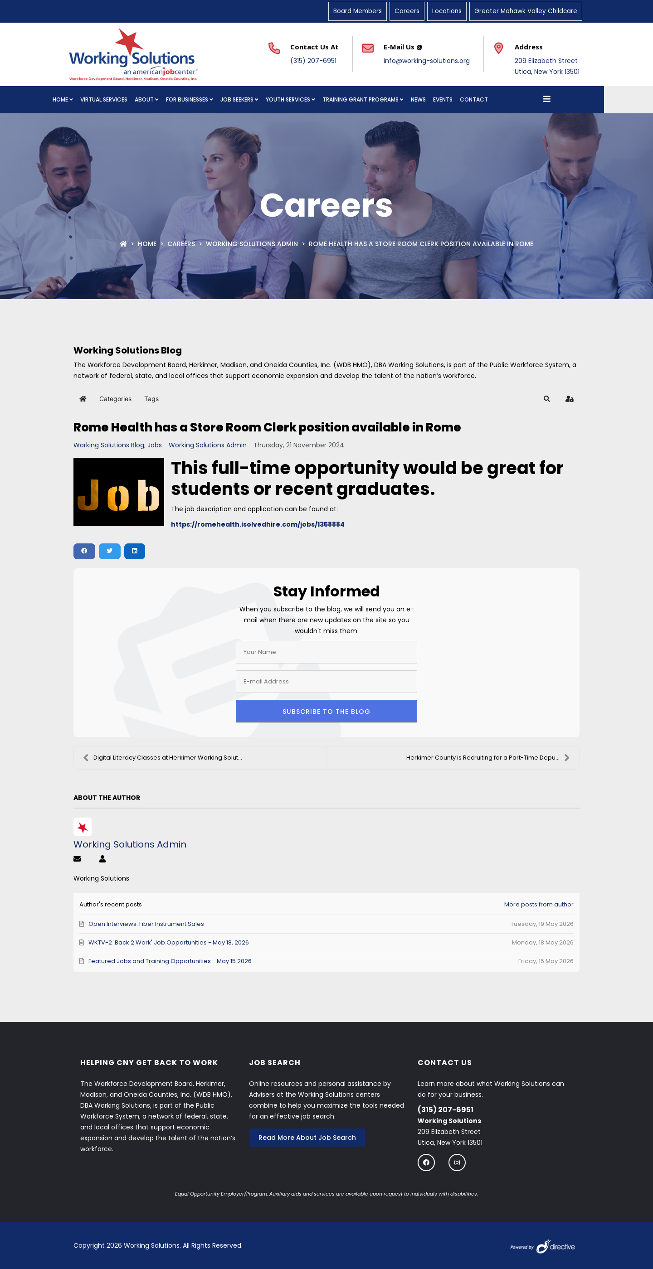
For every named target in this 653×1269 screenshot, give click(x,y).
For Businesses (211, 99)
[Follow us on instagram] (457, 1162)
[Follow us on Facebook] (426, 1162)
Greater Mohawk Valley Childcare (525, 11)
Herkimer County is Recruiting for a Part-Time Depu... (488, 757)
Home (85, 99)
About (168, 99)
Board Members (357, 11)
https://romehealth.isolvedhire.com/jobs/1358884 (258, 524)
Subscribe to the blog (326, 711)
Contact (498, 99)
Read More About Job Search (307, 1137)
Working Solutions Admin (252, 243)
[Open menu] (571, 99)
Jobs (154, 445)
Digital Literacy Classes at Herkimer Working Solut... (162, 757)
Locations (447, 11)
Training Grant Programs (385, 99)
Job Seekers (261, 99)
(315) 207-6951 (313, 60)
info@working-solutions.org (427, 60)
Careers (407, 11)
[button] (547, 398)
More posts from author (539, 904)
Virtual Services (128, 99)
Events (467, 99)
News (442, 99)
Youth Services (312, 99)
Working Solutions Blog (108, 445)
